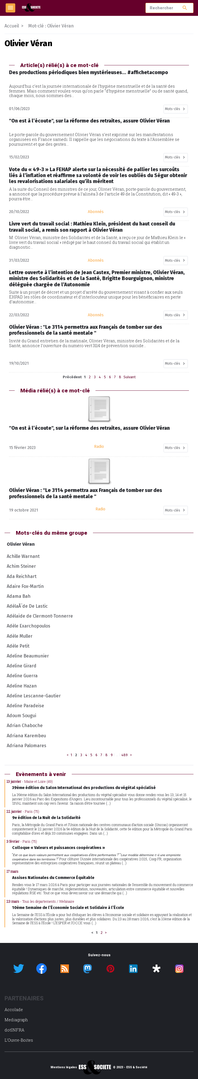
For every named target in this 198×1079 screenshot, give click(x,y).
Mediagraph (16, 1019)
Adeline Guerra (22, 675)
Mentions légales (64, 1067)
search (185, 8)
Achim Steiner (21, 566)
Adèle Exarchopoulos (28, 626)
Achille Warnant (23, 556)
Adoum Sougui (21, 715)
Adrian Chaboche (25, 725)
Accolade (14, 1009)
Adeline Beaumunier (28, 656)
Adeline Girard (21, 666)
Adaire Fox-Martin (25, 586)
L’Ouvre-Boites (19, 1040)
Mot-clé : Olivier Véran (51, 26)
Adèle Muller (19, 636)
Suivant (129, 377)
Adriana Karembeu (26, 735)
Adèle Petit (18, 646)
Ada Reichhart (21, 576)
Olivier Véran (21, 544)
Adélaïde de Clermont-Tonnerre (40, 616)
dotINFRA (14, 1030)
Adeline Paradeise (25, 705)
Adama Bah (19, 596)
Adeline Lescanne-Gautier (34, 695)
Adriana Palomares (26, 745)
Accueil (12, 26)
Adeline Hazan (22, 686)
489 (124, 755)
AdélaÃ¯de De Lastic (27, 606)
